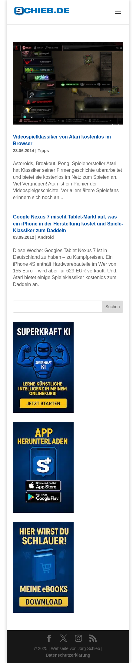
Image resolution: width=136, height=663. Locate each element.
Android (46, 237)
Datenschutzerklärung (68, 655)
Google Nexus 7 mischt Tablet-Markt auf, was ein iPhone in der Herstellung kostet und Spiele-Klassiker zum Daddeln (68, 223)
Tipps (43, 150)
